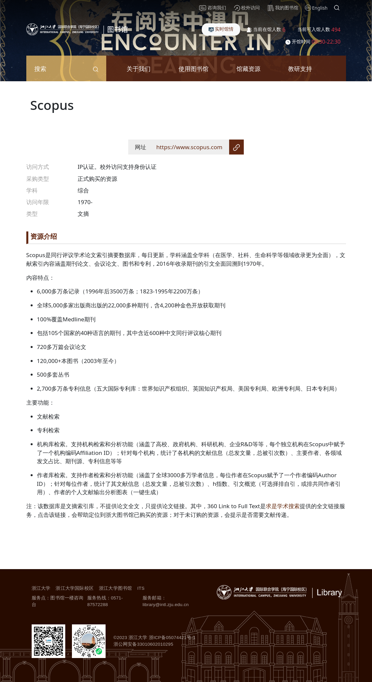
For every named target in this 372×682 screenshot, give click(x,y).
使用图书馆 (193, 68)
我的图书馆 (283, 7)
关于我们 (139, 68)
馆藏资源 (248, 68)
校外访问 (247, 7)
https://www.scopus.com (189, 147)
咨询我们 (212, 7)
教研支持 (300, 68)
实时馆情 (221, 29)
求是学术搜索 (283, 506)
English (319, 8)
